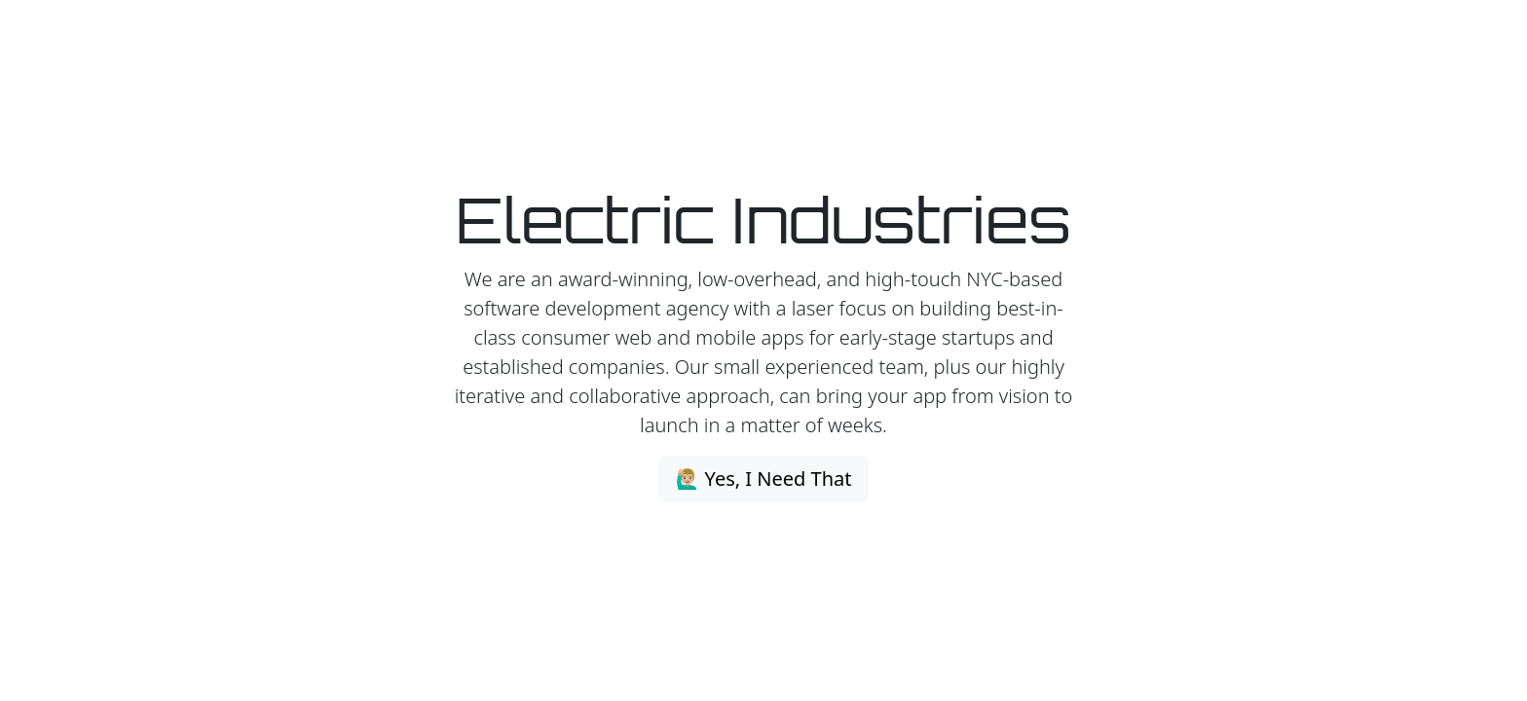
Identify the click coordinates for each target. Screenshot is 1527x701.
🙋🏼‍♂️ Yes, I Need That (763, 478)
